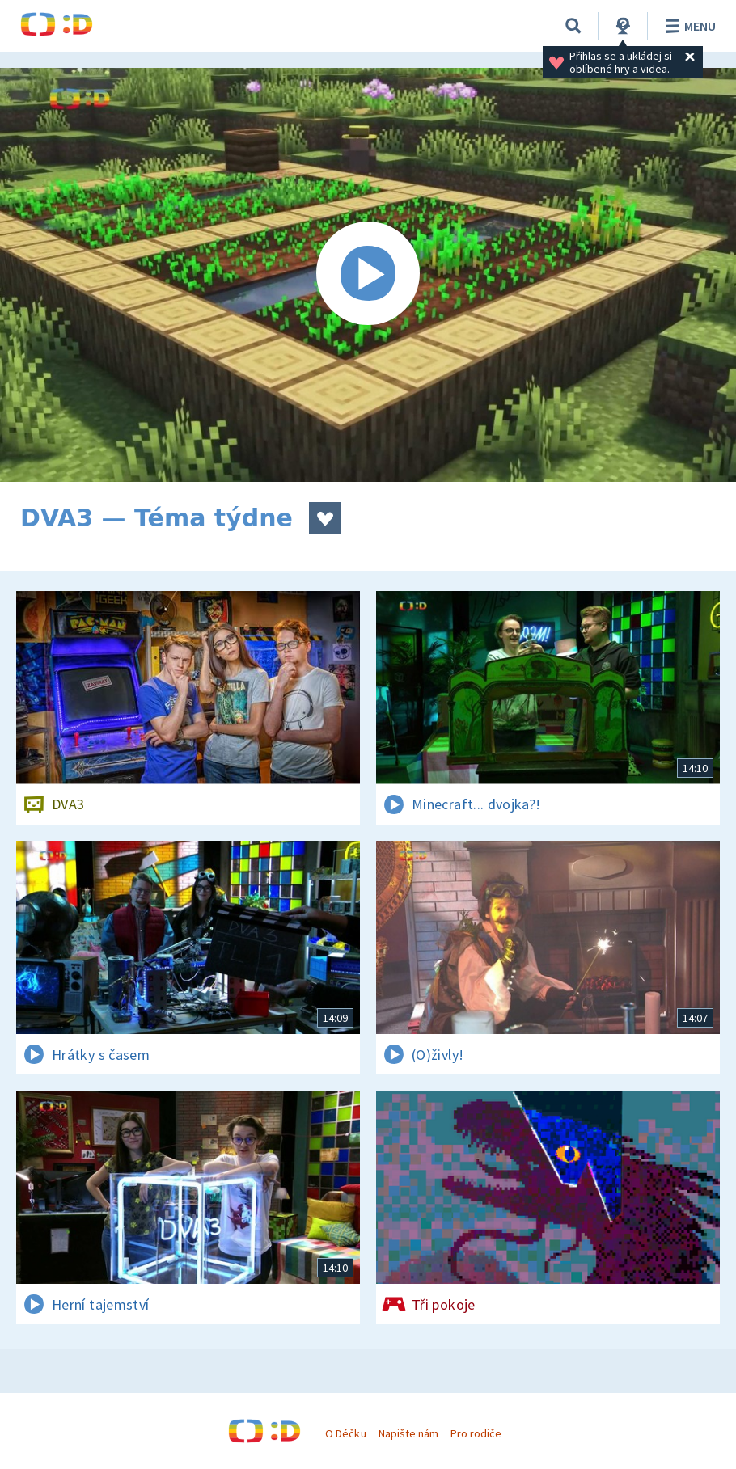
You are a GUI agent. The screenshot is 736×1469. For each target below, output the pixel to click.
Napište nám (408, 1433)
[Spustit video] (368, 275)
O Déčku (345, 1433)
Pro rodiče (475, 1433)
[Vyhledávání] (573, 26)
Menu (688, 26)
